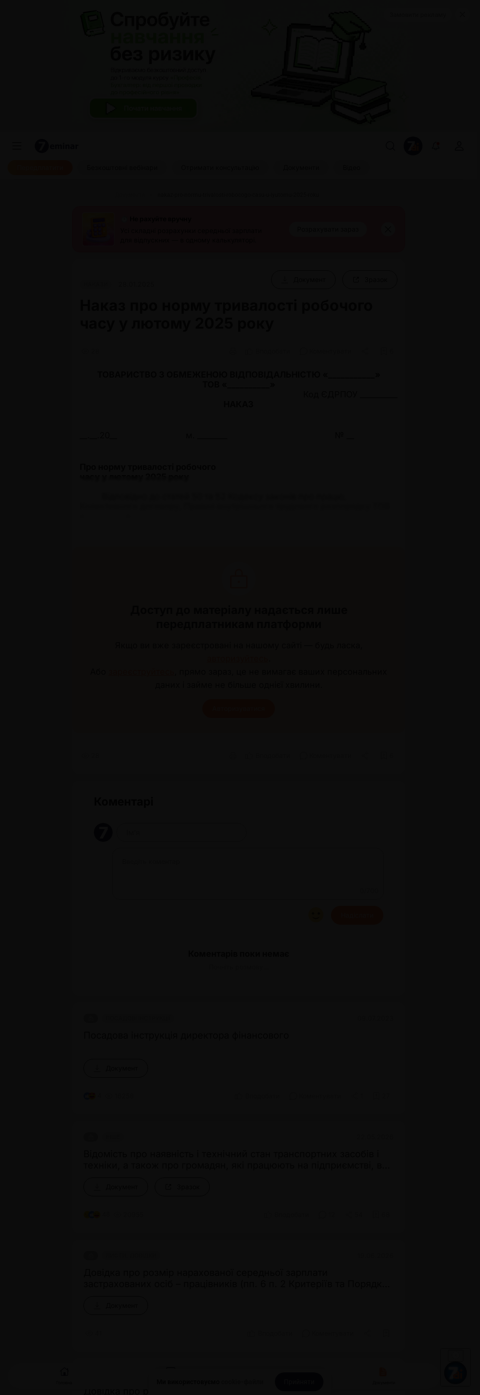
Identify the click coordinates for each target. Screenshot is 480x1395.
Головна (64, 1375)
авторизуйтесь (237, 658)
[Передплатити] (40, 167)
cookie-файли (242, 1382)
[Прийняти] (299, 1381)
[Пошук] (390, 146)
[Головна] (91, 195)
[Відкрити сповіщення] (435, 146)
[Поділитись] (365, 351)
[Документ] (303, 279)
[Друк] (233, 351)
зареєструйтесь (141, 672)
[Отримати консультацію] (220, 167)
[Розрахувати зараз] (328, 229)
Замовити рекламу (417, 14)
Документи (383, 1375)
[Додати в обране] (386, 351)
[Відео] (351, 167)
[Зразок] (369, 279)
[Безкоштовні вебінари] (122, 167)
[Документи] (301, 167)
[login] (459, 146)
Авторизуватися (238, 708)
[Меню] (17, 146)
